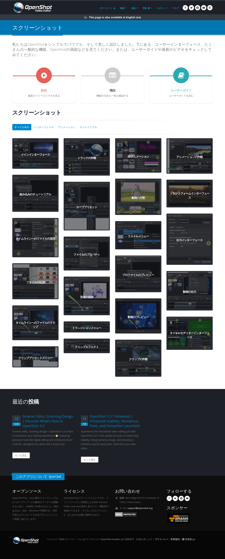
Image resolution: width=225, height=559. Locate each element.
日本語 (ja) (188, 539)
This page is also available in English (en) (115, 17)
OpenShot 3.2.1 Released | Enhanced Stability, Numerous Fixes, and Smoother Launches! (115, 421)
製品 (133, 8)
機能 (122, 8)
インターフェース (43, 127)
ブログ (175, 8)
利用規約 (175, 539)
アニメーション (66, 127)
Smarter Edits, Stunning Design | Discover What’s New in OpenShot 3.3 (47, 421)
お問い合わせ (127, 491)
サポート (161, 8)
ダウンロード (107, 8)
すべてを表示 (21, 127)
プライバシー (161, 539)
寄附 (146, 8)
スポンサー (177, 508)
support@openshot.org (139, 508)
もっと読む (21, 455)
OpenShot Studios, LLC (112, 539)
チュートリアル (88, 127)
